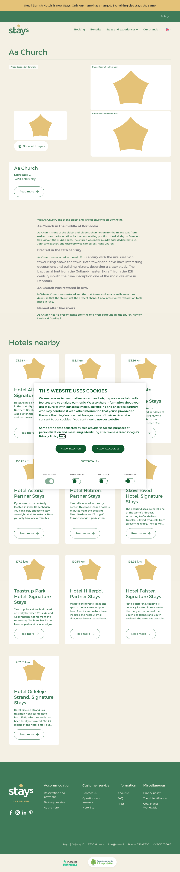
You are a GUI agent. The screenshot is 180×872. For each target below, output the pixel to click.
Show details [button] (90, 461)
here (62, 436)
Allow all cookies (108, 448)
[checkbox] (49, 478)
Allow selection (71, 448)
